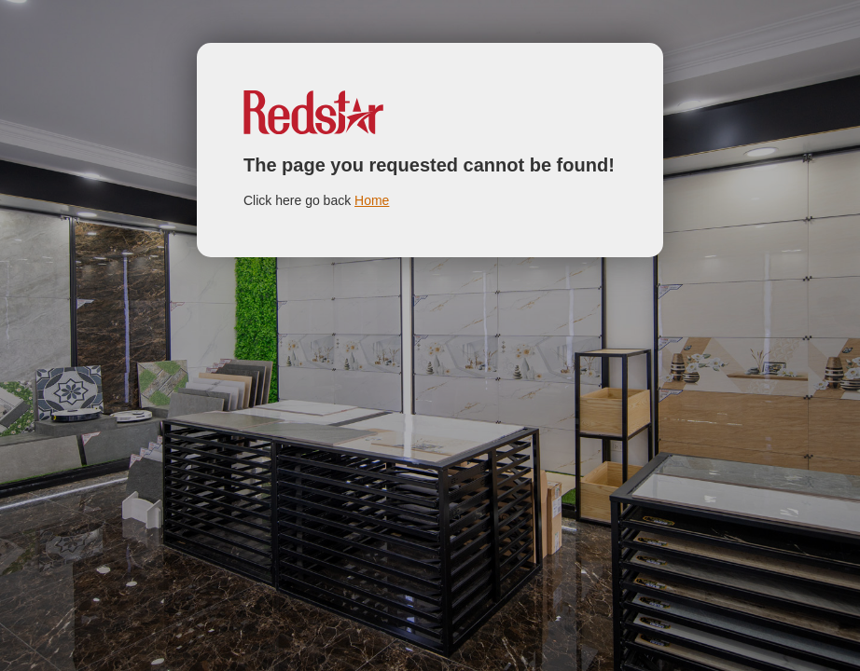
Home (371, 200)
